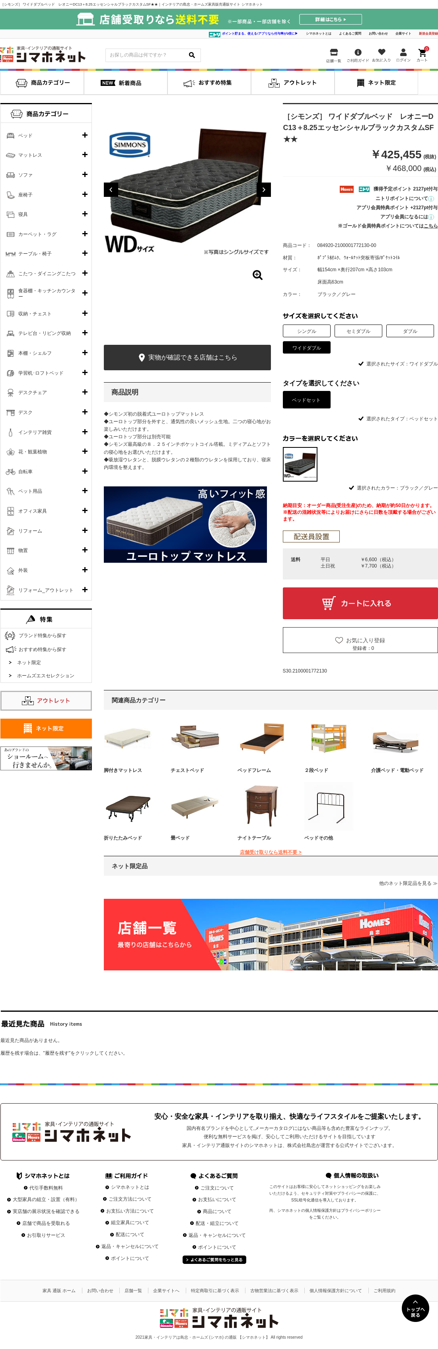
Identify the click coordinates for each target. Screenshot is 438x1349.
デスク (25, 412)
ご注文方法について (130, 1199)
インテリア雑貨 (35, 432)
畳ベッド (180, 838)
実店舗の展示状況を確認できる (46, 1211)
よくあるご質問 (350, 33)
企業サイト (403, 33)
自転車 (25, 471)
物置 (23, 550)
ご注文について (217, 1188)
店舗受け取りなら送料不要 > (270, 852)
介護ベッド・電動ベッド (397, 770)
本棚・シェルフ (35, 353)
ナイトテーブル (254, 838)
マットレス (30, 155)
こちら (431, 226)
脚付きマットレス (123, 770)
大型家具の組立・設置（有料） (46, 1199)
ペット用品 (30, 491)
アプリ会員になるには (407, 217)
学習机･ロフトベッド (41, 373)
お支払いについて (217, 1199)
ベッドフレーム (254, 770)
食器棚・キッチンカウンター (47, 294)
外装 (23, 570)
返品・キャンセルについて (130, 1246)
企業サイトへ (166, 1290)
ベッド (25, 135)
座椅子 (25, 195)
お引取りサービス (46, 1235)
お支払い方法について (130, 1211)
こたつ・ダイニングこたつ (47, 273)
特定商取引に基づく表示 (215, 1290)
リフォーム (30, 531)
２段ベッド (316, 770)
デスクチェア (32, 392)
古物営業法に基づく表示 (274, 1290)
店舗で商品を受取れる (46, 1223)
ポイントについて (130, 1258)
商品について (217, 1211)
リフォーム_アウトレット (46, 590)
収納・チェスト (35, 314)
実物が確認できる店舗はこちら (187, 358)
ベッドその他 (318, 838)
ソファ (25, 175)
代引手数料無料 (46, 1188)
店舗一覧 (133, 1290)
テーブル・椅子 (35, 254)
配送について (130, 1234)
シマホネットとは (318, 33)
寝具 (23, 214)
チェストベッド (187, 770)
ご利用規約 (384, 1290)
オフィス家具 (32, 511)
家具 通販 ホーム (59, 1290)
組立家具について (130, 1222)
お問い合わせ (378, 33)
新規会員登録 (428, 33)
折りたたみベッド (123, 838)
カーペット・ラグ (37, 234)
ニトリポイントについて (405, 198)
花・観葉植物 (32, 452)
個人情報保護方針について (336, 1290)
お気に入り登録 (365, 640)
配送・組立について (217, 1223)
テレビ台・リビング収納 (44, 333)
